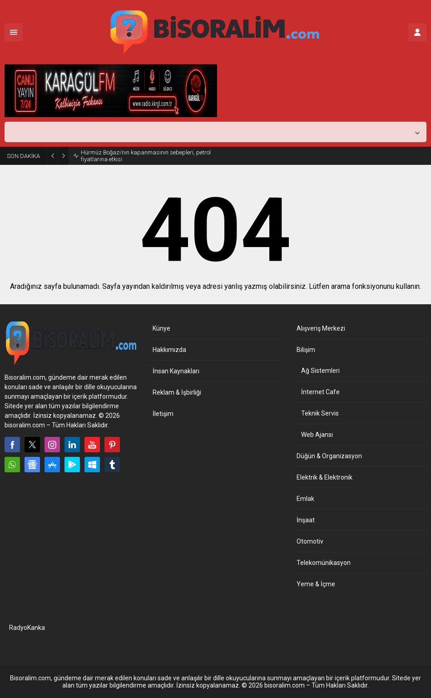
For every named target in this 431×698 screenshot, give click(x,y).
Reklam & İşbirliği (177, 392)
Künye (161, 328)
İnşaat (306, 520)
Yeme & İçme (316, 584)
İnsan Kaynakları (176, 371)
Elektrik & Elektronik (324, 477)
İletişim (163, 413)
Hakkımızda (169, 349)
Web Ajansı (317, 434)
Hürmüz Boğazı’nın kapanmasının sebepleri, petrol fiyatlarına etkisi (146, 156)
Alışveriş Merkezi (321, 328)
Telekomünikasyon (324, 562)
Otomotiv (310, 541)
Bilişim (306, 349)
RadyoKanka (27, 627)
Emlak (305, 498)
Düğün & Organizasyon (329, 456)
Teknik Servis (320, 413)
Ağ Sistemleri (320, 370)
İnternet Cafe (320, 392)
